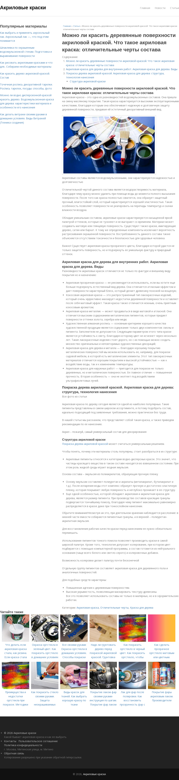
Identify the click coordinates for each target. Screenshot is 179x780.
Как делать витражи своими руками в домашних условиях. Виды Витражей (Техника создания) (23, 118)
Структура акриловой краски (88, 81)
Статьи (174, 8)
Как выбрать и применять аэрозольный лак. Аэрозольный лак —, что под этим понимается (24, 37)
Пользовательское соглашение (38, 741)
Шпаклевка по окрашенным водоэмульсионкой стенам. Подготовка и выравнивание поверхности (26, 52)
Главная (145, 8)
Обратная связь (14, 753)
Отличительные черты (114, 607)
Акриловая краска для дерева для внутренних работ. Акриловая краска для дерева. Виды (121, 69)
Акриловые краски (23, 7)
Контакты (10, 741)
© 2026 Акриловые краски (20, 733)
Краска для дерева (141, 607)
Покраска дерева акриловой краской (85, 444)
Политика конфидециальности (23, 745)
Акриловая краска (88, 607)
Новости (160, 8)
